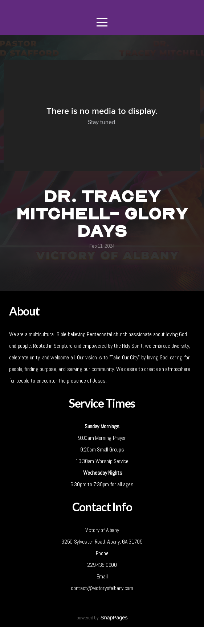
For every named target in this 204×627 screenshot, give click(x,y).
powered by (102, 617)
